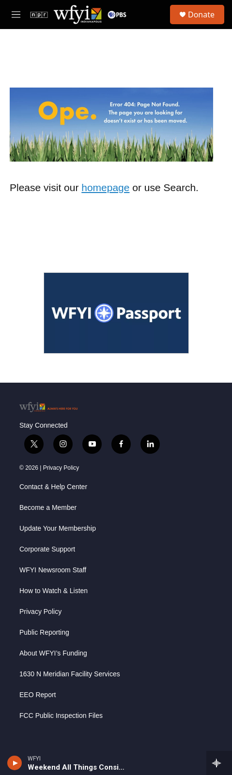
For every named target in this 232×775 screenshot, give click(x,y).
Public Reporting (44, 632)
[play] (15, 763)
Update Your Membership (57, 528)
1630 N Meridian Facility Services (69, 674)
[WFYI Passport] (116, 313)
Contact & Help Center (53, 487)
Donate (201, 14)
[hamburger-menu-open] (16, 14)
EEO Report (37, 695)
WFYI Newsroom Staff (52, 570)
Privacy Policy (61, 467)
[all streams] (219, 763)
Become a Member (48, 507)
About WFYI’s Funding (53, 653)
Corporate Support (47, 549)
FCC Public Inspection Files (61, 715)
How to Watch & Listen (53, 591)
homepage (105, 187)
